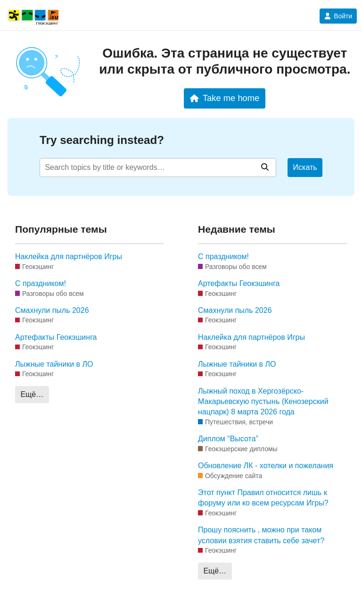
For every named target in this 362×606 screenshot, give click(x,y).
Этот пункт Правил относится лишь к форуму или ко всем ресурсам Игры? (263, 497)
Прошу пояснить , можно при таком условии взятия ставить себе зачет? (261, 535)
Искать (305, 167)
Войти (338, 16)
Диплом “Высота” (228, 439)
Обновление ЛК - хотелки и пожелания (265, 466)
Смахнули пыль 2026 (52, 310)
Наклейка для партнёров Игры (68, 256)
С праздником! (40, 283)
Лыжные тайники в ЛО (54, 364)
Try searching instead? (102, 140)
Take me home (224, 98)
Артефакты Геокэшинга (56, 337)
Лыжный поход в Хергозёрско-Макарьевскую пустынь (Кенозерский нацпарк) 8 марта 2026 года (263, 401)
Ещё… (31, 394)
